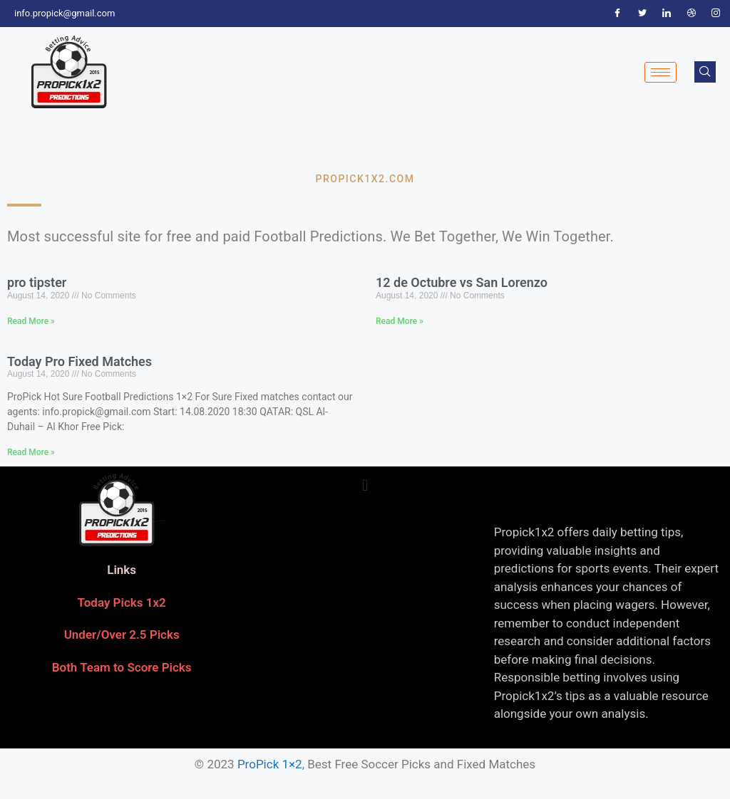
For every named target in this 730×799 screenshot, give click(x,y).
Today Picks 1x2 (122, 602)
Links (121, 570)
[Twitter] (642, 13)
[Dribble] (691, 13)
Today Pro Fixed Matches (79, 361)
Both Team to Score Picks (122, 667)
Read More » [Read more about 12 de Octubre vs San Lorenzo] (399, 321)
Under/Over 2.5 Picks (122, 634)
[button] (364, 485)
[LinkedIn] (666, 13)
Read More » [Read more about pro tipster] (31, 321)
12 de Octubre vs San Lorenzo (462, 282)
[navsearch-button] (705, 72)
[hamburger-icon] (660, 72)
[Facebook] (617, 13)
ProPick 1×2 (269, 764)
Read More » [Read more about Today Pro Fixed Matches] (31, 452)
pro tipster (36, 282)
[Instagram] (715, 13)
